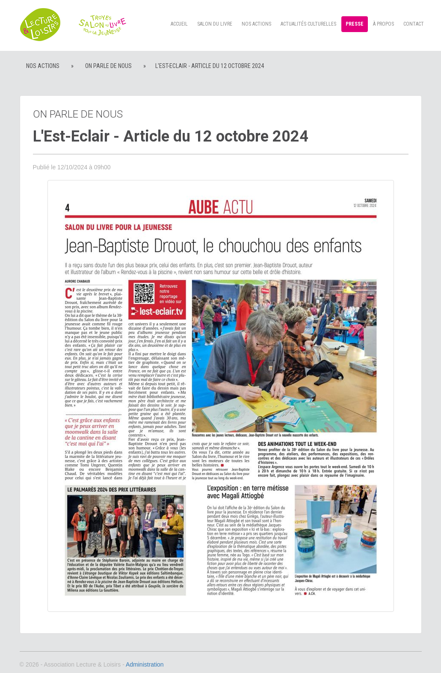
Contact (413, 24)
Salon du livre (214, 24)
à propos (383, 24)
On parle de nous (108, 65)
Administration (145, 664)
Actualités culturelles (308, 24)
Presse (355, 24)
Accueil (179, 24)
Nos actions (256, 24)
